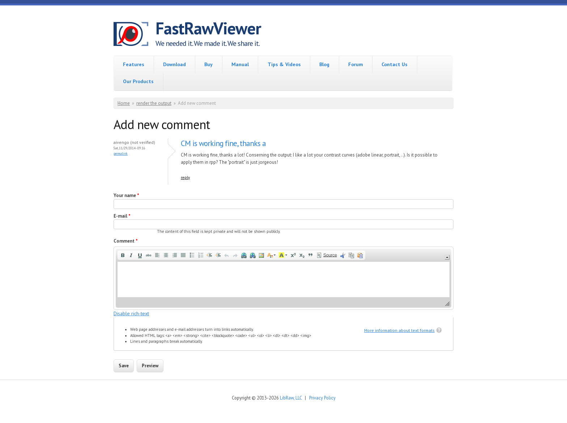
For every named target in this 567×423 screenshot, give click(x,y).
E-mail (122, 216)
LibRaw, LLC (291, 398)
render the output (153, 103)
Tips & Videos (284, 64)
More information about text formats (399, 330)
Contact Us (394, 64)
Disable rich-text (131, 313)
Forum (355, 64)
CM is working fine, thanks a (223, 143)
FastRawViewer (208, 28)
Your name (126, 195)
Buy (208, 64)
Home (124, 103)
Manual (240, 64)
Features (133, 64)
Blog (324, 64)
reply (185, 177)
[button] (122, 255)
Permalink (121, 153)
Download (174, 64)
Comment (126, 241)
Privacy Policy (322, 398)
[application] (283, 278)
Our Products (138, 81)
